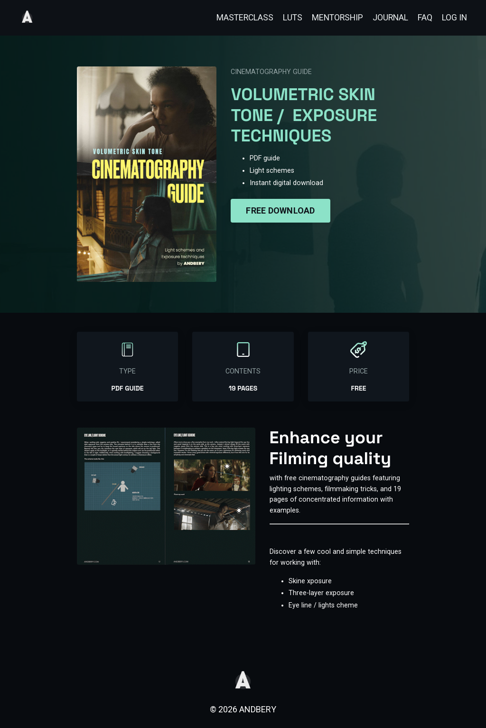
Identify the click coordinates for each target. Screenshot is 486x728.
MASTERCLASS (240, 17)
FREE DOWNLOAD (280, 210)
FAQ (424, 17)
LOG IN (454, 17)
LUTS (289, 17)
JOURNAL (389, 17)
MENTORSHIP (335, 17)
